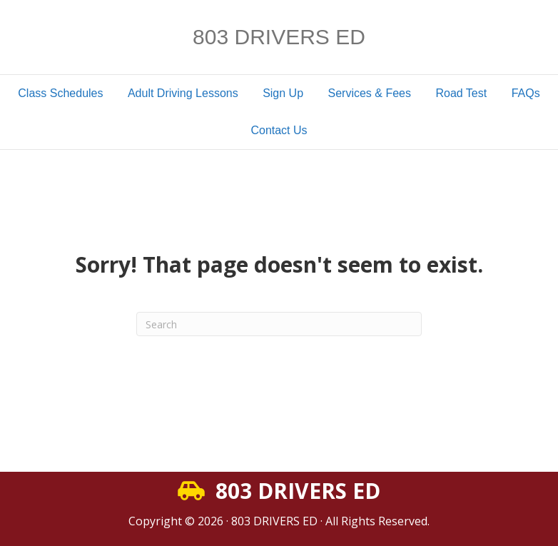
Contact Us (278, 130)
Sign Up (283, 93)
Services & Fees (369, 93)
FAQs (526, 93)
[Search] (279, 324)
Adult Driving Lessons (183, 93)
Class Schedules (60, 93)
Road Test (461, 93)
